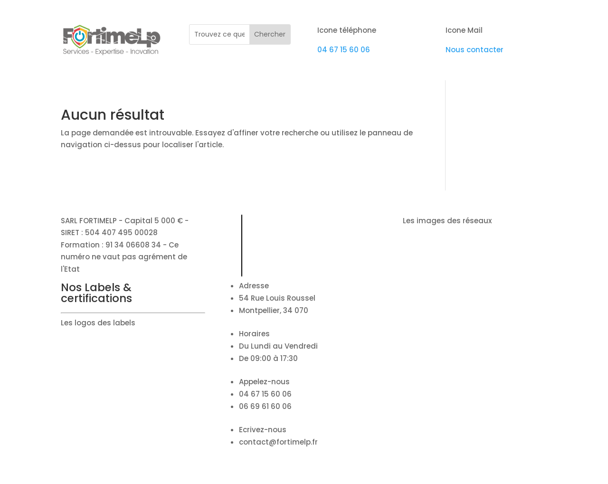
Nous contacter (475, 50)
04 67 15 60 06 (343, 50)
